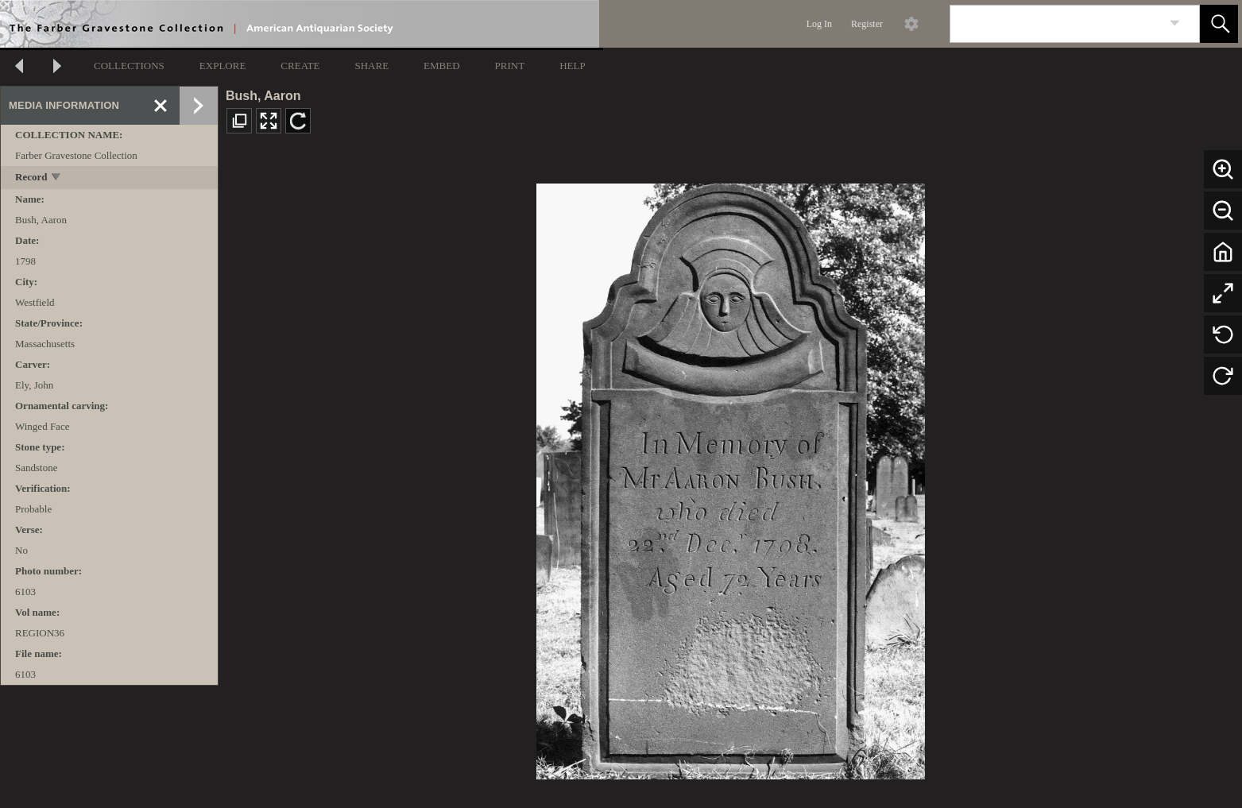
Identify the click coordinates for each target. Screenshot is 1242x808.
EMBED (442, 66)
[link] (1175, 23)
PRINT (510, 66)
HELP (572, 66)
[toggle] (57, 178)
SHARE (371, 66)
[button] (1219, 24)
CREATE (300, 66)
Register (867, 23)
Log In (819, 23)
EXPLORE (222, 66)
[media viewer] (730, 477)
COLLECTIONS (129, 66)
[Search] (1056, 24)
